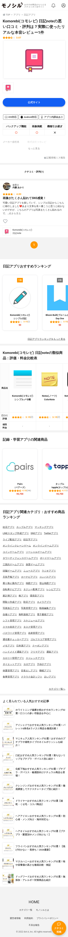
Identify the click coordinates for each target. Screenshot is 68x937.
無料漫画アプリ (27, 614)
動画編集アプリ (47, 608)
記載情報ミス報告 (54, 158)
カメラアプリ (44, 602)
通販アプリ (52, 651)
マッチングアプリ (44, 527)
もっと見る (34, 148)
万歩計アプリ (44, 664)
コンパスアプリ (47, 577)
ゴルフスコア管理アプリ (43, 639)
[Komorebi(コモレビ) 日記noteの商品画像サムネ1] (8, 87)
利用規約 (28, 918)
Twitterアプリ (51, 533)
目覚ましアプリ (29, 670)
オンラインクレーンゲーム (17, 545)
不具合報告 (34, 925)
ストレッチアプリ (35, 658)
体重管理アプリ (11, 670)
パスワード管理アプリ (14, 633)
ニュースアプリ (31, 570)
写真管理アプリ (29, 608)
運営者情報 (15, 918)
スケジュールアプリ (34, 620)
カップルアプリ (24, 527)
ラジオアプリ (49, 570)
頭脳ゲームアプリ (12, 570)
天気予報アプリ (11, 577)
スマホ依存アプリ (12, 627)
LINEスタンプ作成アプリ (16, 533)
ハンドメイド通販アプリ (16, 651)
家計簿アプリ (10, 595)
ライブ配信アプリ (12, 539)
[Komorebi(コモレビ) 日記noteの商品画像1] (34, 60)
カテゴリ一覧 (25, 910)
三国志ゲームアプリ (13, 564)
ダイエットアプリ (12, 664)
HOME (34, 902)
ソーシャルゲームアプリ (39, 552)
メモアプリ (9, 645)
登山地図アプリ (47, 583)
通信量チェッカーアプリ (16, 639)
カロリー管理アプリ (13, 658)
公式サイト (34, 102)
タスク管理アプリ (32, 627)
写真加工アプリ (11, 608)
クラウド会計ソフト (31, 676)
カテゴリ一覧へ (57, 689)
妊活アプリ (9, 527)
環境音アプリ (37, 595)
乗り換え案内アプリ (13, 583)
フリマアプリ (37, 651)
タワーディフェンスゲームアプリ (20, 558)
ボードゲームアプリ (50, 558)
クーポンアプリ (40, 645)
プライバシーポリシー (47, 918)
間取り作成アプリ (12, 602)
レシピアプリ (53, 589)
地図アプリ (32, 583)
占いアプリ (50, 676)
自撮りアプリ (10, 614)
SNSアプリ (36, 533)
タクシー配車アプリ (34, 589)
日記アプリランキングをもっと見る (46, 339)
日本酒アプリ (23, 645)
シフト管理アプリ (12, 620)
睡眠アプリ (45, 670)
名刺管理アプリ (36, 633)
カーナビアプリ (29, 577)
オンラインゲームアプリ (46, 545)
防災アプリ (29, 602)
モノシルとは (42, 910)
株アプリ (23, 595)
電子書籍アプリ (45, 614)
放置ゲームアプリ (35, 564)
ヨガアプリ (29, 664)
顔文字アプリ (30, 539)
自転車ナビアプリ (12, 589)
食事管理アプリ (11, 676)
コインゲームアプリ (13, 552)
